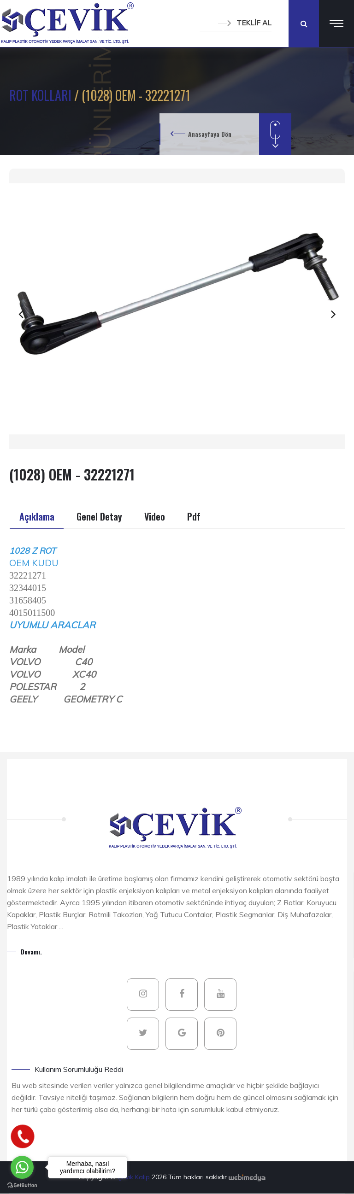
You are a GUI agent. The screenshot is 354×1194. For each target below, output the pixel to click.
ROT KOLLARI (41, 95)
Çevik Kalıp (135, 1177)
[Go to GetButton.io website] (22, 1185)
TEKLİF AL (244, 22)
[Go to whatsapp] (22, 1167)
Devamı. (31, 951)
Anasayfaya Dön (209, 134)
